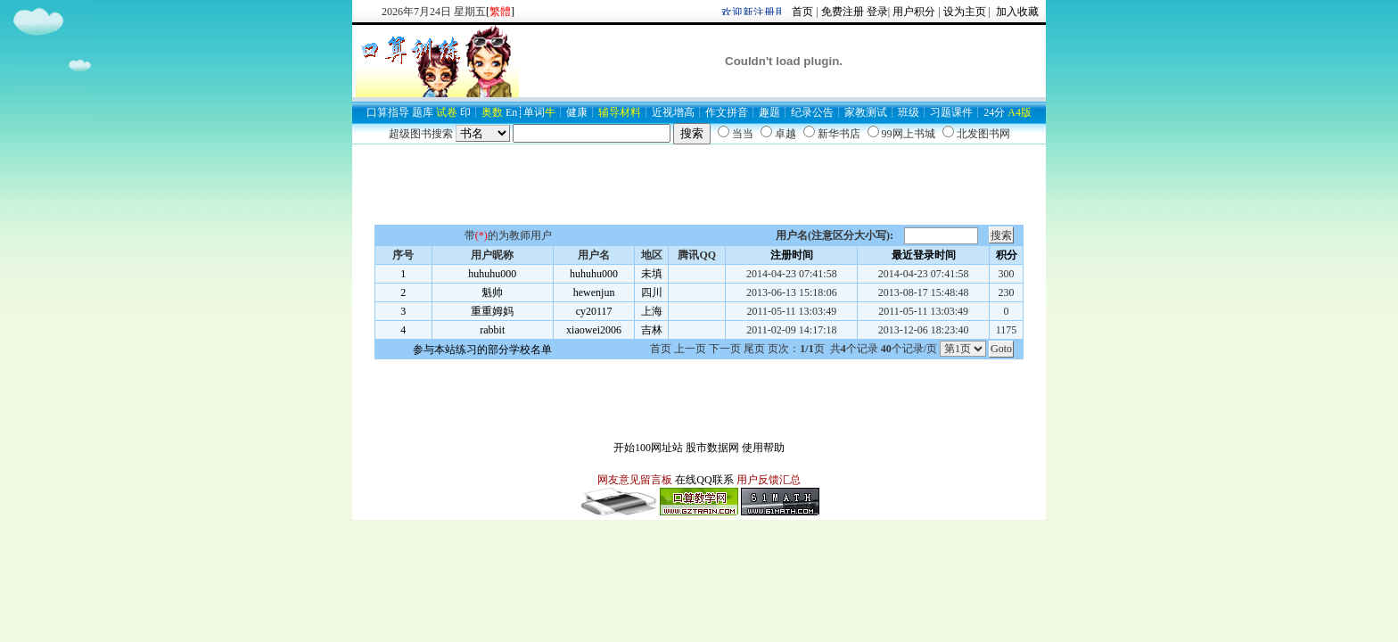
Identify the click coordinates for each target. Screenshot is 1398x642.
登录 (877, 11)
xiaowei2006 (593, 330)
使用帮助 (763, 447)
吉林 (651, 330)
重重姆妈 (492, 311)
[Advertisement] (699, 184)
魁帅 (492, 292)
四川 (651, 292)
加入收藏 (1016, 11)
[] (500, 11)
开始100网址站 (648, 447)
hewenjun (594, 292)
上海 (651, 311)
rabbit (492, 330)
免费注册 (842, 11)
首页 (802, 11)
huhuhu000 (492, 274)
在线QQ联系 (704, 479)
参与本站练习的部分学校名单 (482, 349)
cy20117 (594, 311)
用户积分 (913, 11)
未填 (651, 274)
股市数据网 (712, 447)
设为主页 (964, 11)
